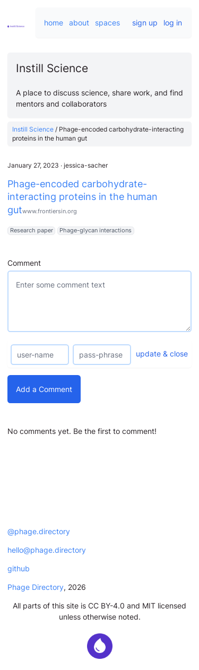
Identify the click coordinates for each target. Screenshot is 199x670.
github (18, 568)
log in (172, 22)
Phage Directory (35, 586)
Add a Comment (44, 389)
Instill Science (33, 129)
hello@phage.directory (46, 549)
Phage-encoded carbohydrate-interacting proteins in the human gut (82, 196)
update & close (162, 353)
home (53, 22)
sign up (145, 22)
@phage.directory (38, 531)
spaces (107, 22)
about (79, 22)
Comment (24, 262)
